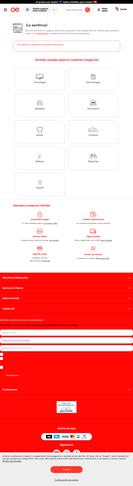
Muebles (40, 105)
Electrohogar (93, 79)
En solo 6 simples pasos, (39, 223)
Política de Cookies (11, 461)
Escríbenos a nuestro (93, 258)
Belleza (40, 158)
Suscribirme (12, 375)
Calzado (93, 131)
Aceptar (66, 469)
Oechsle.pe (42, 33)
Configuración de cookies (66, 480)
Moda (39, 131)
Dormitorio (93, 105)
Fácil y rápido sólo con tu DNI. (93, 240)
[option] (66, 2)
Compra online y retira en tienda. (40, 240)
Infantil (40, 184)
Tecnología (40, 79)
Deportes (93, 158)
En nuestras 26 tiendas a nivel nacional (93, 223)
